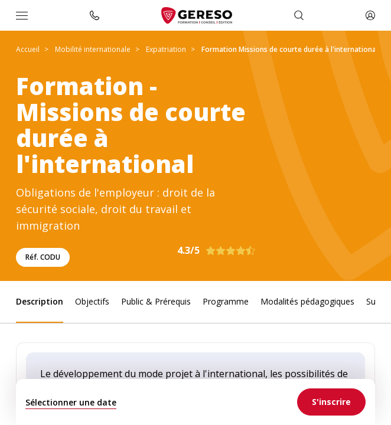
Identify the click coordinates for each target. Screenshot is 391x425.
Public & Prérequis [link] (156, 301)
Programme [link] (226, 301)
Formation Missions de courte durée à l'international (289, 49)
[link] (331, 402)
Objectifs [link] (92, 301)
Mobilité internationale (93, 49)
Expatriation (166, 49)
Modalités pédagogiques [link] (307, 301)
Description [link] (39, 301)
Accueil (28, 49)
